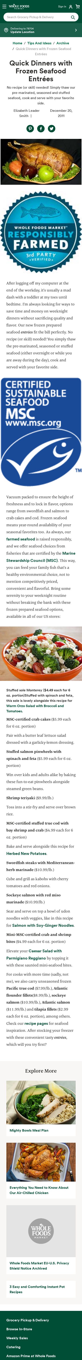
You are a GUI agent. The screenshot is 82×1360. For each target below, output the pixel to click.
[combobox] (37, 17)
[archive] (62, 43)
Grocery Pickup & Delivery (27, 1320)
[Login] (65, 6)
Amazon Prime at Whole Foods (31, 1355)
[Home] (17, 43)
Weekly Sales (17, 1338)
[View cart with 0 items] (77, 6)
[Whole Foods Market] (19, 6)
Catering (13, 1346)
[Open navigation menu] (4, 6)
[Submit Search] (73, 17)
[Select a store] (41, 30)
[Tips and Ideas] (39, 43)
